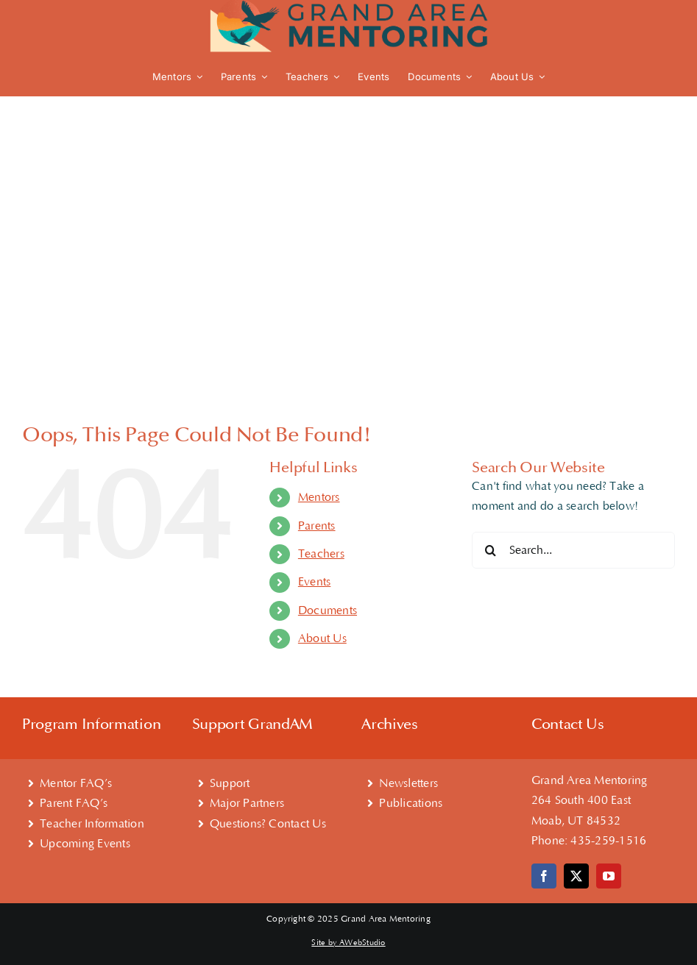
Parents (317, 526)
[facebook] (543, 876)
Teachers (321, 553)
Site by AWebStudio (348, 943)
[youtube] (608, 876)
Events (314, 581)
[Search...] (573, 550)
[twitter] (576, 876)
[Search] (490, 550)
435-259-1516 (608, 840)
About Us (322, 638)
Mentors (319, 497)
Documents (327, 610)
